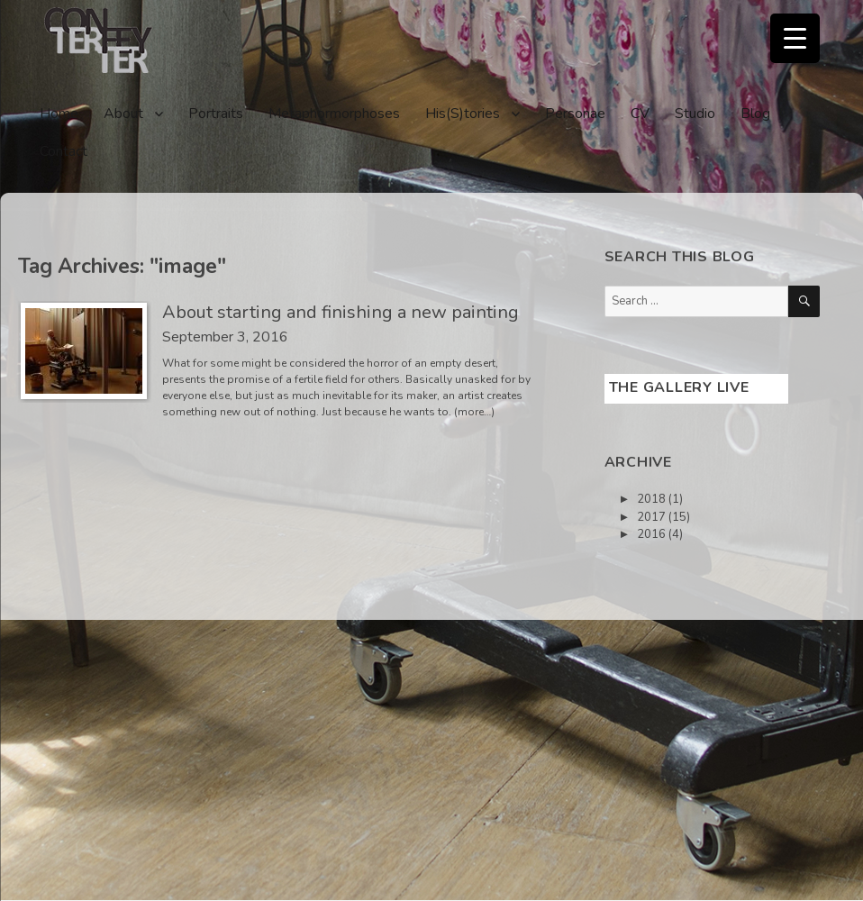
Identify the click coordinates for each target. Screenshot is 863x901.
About (123, 113)
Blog (755, 113)
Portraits (215, 113)
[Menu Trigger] (795, 38)
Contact (63, 151)
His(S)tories (462, 113)
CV (640, 113)
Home (59, 113)
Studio (695, 113)
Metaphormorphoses (334, 113)
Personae (575, 113)
